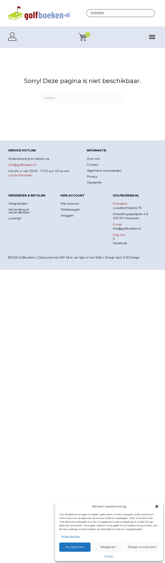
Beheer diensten (70, 536)
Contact (92, 165)
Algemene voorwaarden (104, 171)
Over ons (93, 159)
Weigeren (108, 547)
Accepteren (74, 547)
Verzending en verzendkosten (19, 211)
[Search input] (120, 13)
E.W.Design (131, 257)
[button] (157, 506)
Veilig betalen (18, 203)
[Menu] (152, 37)
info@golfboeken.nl (127, 228)
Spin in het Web (90, 257)
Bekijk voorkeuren (142, 547)
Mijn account (70, 203)
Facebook (120, 243)
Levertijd (14, 218)
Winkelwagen (70, 209)
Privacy (109, 555)
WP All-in (66, 257)
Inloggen (67, 215)
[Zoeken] (83, 97)
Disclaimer (94, 182)
